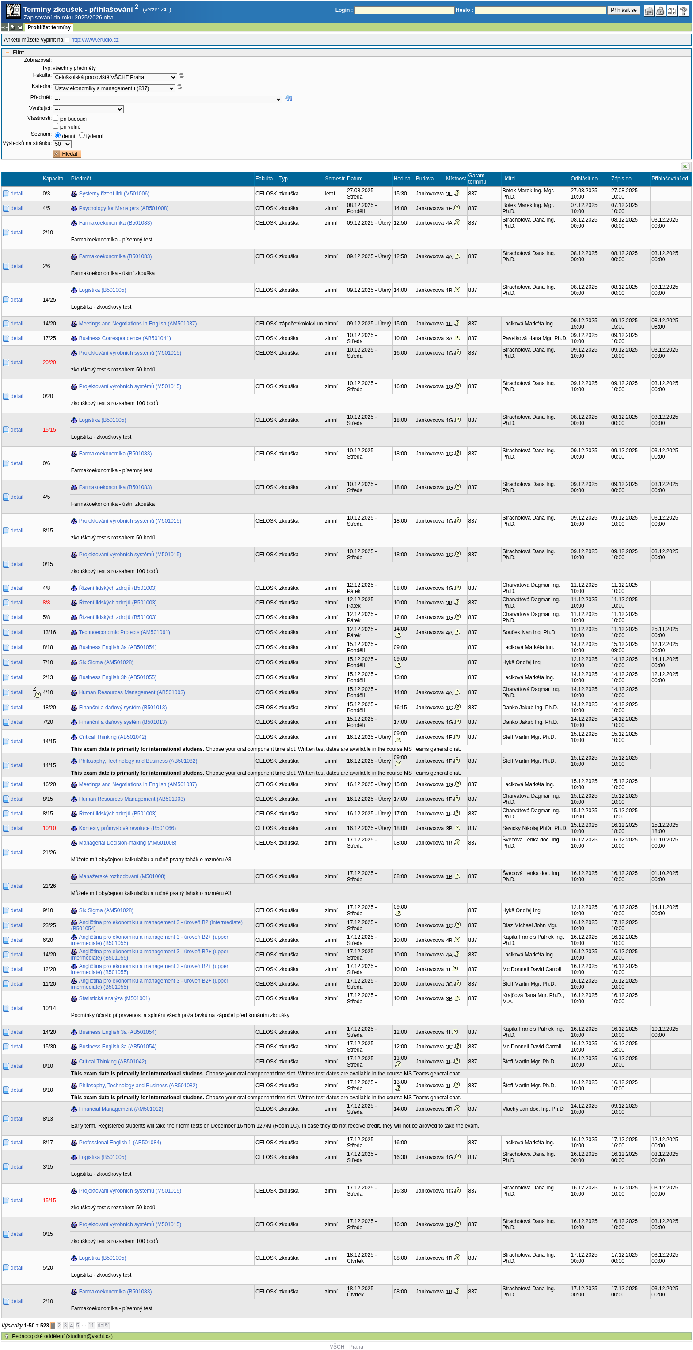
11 (91, 1326)
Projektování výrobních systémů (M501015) (130, 353)
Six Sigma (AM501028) (106, 662)
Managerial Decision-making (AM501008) (128, 843)
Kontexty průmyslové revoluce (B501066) (127, 828)
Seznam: (41, 134)
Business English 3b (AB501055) (117, 677)
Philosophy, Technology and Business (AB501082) (138, 761)
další (103, 1326)
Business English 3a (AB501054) (117, 647)
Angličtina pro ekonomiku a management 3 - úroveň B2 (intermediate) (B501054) (157, 925)
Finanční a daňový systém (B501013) (123, 707)
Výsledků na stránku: (27, 143)
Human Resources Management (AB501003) (132, 692)
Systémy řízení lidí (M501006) (114, 194)
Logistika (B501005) (102, 290)
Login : (344, 10)
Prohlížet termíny (48, 27)
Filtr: (19, 53)
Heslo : (464, 10)
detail (17, 194)
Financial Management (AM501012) (121, 1109)
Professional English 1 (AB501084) (120, 1143)
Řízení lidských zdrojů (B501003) (118, 588)
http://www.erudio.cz (94, 40)
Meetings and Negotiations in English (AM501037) (138, 324)
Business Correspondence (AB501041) (125, 338)
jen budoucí (73, 119)
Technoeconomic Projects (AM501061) (124, 632)
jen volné (69, 127)
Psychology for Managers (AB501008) (124, 208)
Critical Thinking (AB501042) (113, 737)
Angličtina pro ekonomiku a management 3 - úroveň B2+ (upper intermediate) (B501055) (149, 940)
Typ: (47, 68)
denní (68, 136)
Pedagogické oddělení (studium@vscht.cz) (62, 1336)
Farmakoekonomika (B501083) (115, 223)
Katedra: (42, 86)
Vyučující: (40, 108)
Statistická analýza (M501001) (114, 998)
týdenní (94, 136)
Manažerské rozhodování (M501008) (122, 876)
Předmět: (41, 97)
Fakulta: (42, 75)
